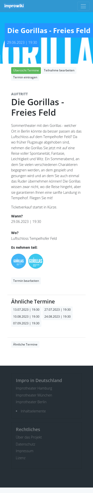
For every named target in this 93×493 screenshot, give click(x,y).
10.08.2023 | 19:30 (26, 316)
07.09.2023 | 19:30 (26, 323)
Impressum (24, 450)
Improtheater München (34, 395)
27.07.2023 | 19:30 (57, 309)
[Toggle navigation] (83, 6)
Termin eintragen (25, 77)
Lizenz (21, 457)
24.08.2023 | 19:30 (57, 316)
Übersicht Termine (26, 70)
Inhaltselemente (33, 411)
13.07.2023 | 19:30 (26, 309)
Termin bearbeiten (26, 281)
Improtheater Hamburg (34, 388)
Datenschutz (25, 444)
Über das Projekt (29, 437)
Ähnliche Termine (25, 344)
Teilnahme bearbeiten (59, 70)
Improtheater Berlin (31, 401)
